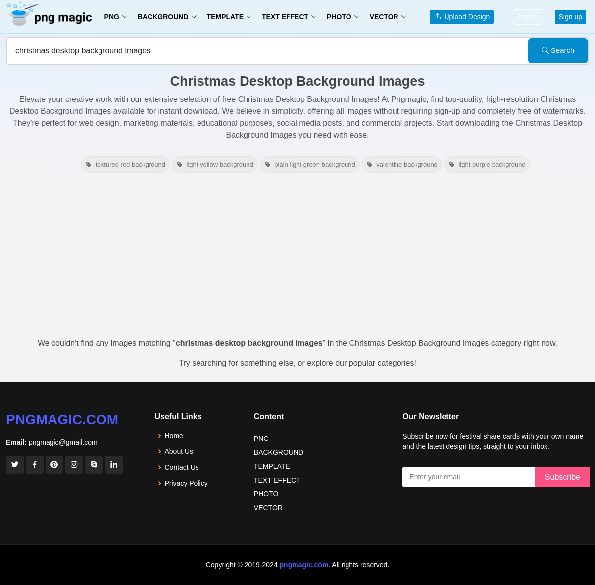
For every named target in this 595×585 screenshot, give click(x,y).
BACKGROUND (278, 452)
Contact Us (182, 467)
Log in (527, 17)
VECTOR (268, 507)
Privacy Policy (186, 483)
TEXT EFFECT (277, 480)
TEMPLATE (272, 466)
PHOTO (266, 493)
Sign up (570, 17)
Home (174, 435)
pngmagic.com (62, 419)
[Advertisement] (297, 258)
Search (558, 50)
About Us (179, 451)
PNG (261, 438)
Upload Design (462, 17)
